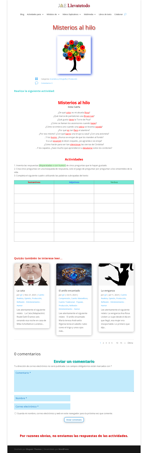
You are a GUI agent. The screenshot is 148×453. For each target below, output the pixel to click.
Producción (73, 79)
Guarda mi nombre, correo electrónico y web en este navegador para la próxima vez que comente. (65, 413)
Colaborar (118, 14)
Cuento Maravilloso (79, 298)
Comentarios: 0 (46, 83)
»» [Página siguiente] (125, 343)
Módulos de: (52, 14)
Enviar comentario (74, 419)
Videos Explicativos (70, 14)
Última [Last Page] (130, 343)
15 (121, 343)
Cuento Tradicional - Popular (71, 302)
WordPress (63, 449)
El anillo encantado (69, 290)
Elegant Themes (34, 449)
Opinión (27, 298)
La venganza (108, 290)
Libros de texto (105, 14)
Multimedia (88, 14)
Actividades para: (34, 14)
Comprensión (64, 298)
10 (117, 343)
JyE (21, 295)
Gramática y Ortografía (58, 79)
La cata (21, 290)
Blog (22, 14)
